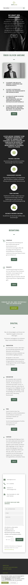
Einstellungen (8, 578)
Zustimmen (5, 582)
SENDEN (19, 539)
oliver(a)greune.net (11, 479)
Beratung (6, 565)
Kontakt (5, 573)
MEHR (14, 36)
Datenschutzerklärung (9, 549)
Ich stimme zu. (9, 536)
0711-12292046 (10, 483)
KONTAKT (14, 308)
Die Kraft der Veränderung (14, 16)
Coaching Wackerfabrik (10, 567)
